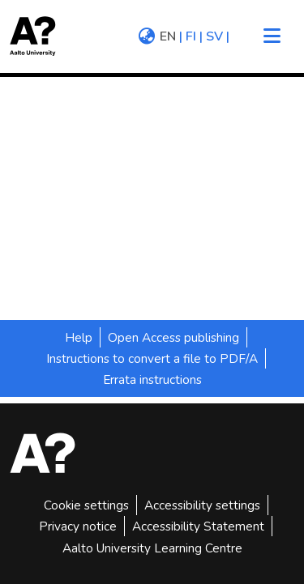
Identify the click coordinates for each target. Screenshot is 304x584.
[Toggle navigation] (271, 36)
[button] (38, 36)
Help (78, 337)
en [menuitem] (168, 36)
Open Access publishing (173, 337)
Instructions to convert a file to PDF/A (152, 358)
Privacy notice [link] (78, 526)
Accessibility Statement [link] (198, 526)
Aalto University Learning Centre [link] (152, 547)
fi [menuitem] (191, 36)
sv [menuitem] (214, 36)
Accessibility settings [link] (202, 505)
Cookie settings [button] (86, 505)
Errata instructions (152, 379)
